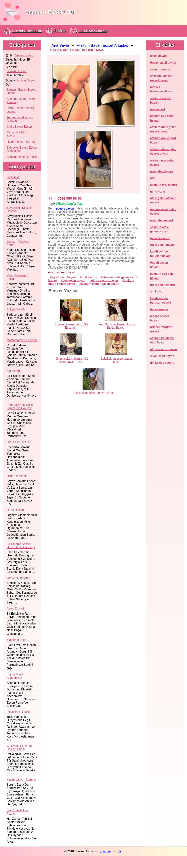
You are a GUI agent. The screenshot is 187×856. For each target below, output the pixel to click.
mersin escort (24, 55)
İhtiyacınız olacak (18, 711)
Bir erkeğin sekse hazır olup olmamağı (21, 545)
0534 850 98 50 (69, 198)
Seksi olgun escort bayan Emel (93, 392)
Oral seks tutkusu (19, 442)
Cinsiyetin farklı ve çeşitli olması (19, 747)
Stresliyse (13, 177)
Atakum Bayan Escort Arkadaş (21, 100)
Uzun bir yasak (17, 476)
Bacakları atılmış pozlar (17, 812)
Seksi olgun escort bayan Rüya (117, 360)
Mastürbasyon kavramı (22, 340)
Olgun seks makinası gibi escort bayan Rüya (72, 360)
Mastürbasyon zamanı (21, 779)
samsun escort (16, 71)
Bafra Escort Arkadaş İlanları (20, 109)
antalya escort (26, 80)
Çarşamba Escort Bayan (18, 134)
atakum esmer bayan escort (100, 283)
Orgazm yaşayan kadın (18, 243)
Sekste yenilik (16, 309)
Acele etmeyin (16, 608)
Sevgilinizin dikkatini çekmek (20, 209)
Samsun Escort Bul (50, 12)
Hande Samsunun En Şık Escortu (71, 326)
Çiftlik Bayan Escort (19, 126)
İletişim (56, 31)
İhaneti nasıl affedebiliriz (15, 676)
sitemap (105, 851)
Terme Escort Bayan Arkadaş (20, 119)
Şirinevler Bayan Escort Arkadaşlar (22, 149)
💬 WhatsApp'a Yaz (66, 203)
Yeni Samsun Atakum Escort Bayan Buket (117, 326)
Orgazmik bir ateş (18, 577)
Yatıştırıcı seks (16, 639)
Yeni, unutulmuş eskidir (17, 277)
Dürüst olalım (16, 509)
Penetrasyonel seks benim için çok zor (20, 406)
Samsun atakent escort (22, 156)
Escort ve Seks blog (89, 31)
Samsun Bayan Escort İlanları (21, 91)
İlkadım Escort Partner (21, 141)
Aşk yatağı (14, 370)
